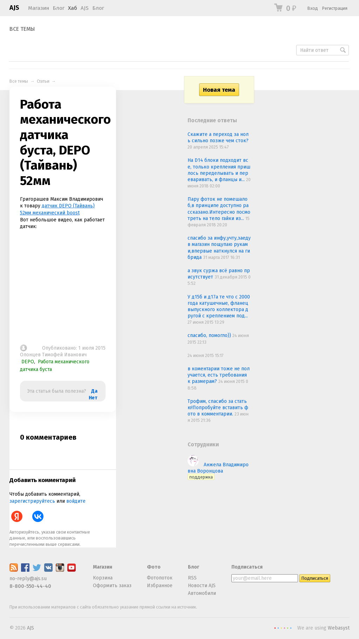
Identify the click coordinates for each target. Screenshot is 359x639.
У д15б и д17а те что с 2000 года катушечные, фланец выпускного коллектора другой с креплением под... (219, 306)
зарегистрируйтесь (32, 501)
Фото (154, 567)
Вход (312, 8)
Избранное (159, 586)
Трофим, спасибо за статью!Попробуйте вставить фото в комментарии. (218, 407)
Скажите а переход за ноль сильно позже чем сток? (218, 137)
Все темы (22, 29)
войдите (76, 501)
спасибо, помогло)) (210, 335)
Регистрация (334, 8)
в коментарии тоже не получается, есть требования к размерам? (219, 375)
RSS (192, 578)
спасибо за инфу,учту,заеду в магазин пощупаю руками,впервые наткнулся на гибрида (219, 247)
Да (94, 391)
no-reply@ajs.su (28, 579)
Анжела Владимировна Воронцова (218, 471)
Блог (59, 8)
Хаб (72, 8)
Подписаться (247, 567)
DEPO (27, 362)
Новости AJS (202, 586)
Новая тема (219, 89)
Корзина (103, 578)
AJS (14, 8)
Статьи (43, 81)
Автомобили (202, 593)
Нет (93, 398)
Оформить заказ (112, 586)
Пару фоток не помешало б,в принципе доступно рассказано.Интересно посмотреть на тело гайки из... (219, 208)
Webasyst (339, 628)
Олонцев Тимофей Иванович (53, 355)
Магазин (38, 8)
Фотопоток (159, 578)
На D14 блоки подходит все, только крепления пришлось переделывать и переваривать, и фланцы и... (219, 170)
